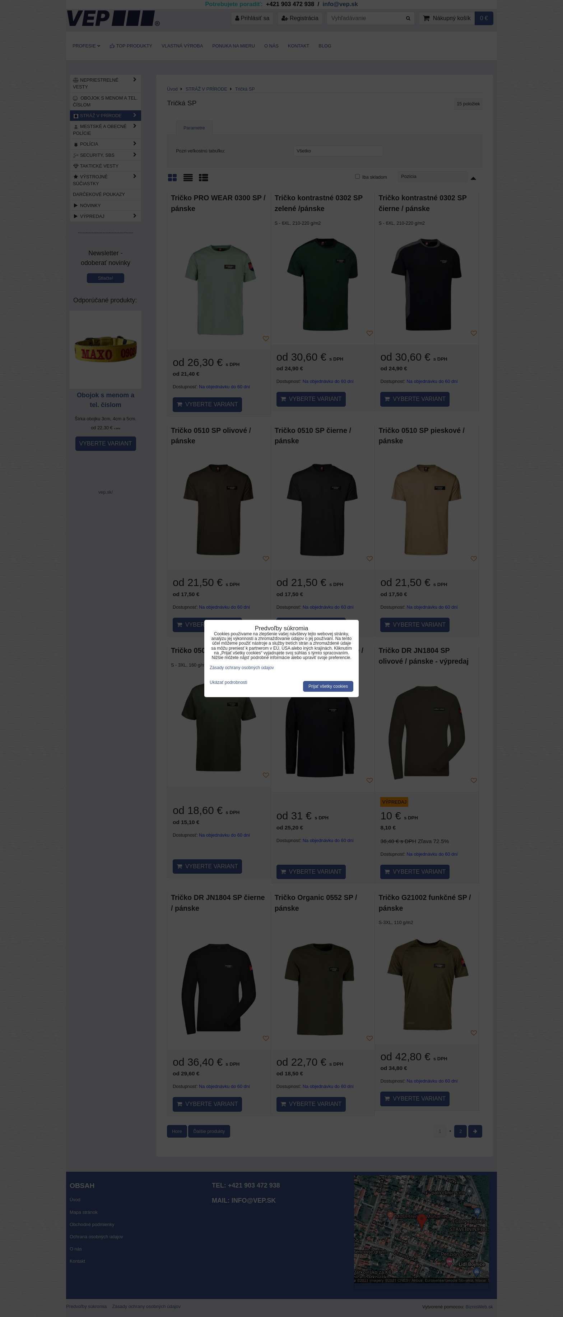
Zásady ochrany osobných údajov (242, 667)
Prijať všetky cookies (328, 686)
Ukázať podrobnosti (228, 682)
